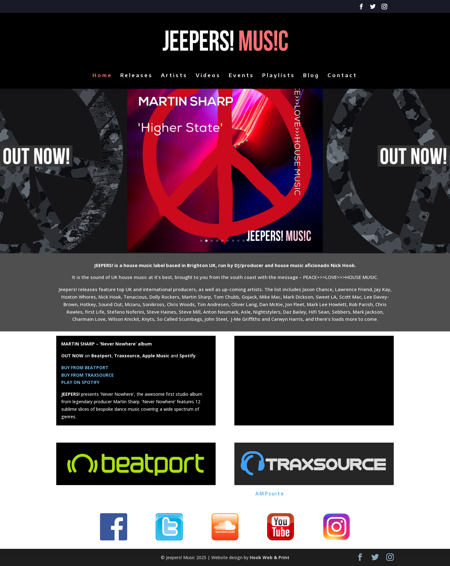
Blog (311, 75)
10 (249, 241)
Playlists (278, 75)
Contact (342, 75)
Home (102, 75)
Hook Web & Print (269, 557)
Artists (174, 75)
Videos (208, 75)
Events (241, 75)
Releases (136, 75)
